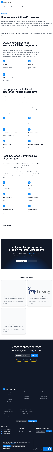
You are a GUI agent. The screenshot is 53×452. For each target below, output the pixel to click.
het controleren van (28, 101)
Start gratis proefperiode (21, 261)
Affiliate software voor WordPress (26, 411)
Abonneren (49, 431)
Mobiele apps (9, 399)
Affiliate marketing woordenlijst (9, 413)
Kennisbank (26, 391)
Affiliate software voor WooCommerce (26, 409)
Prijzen (9, 392)
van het (15, 33)
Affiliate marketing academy (9, 411)
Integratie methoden (9, 396)
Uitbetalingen (6, 163)
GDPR (41, 449)
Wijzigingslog (26, 396)
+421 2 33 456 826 (7, 429)
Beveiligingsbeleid (37, 448)
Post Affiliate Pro (34, 351)
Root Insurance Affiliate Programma (22, 6)
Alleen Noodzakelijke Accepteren (18, 446)
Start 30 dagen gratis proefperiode (22, 355)
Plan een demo (32, 261)
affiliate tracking (32, 253)
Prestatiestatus (26, 398)
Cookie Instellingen (7, 448)
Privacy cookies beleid (34, 449)
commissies (17, 25)
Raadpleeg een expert (32, 421)
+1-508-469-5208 (6, 433)
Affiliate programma (43, 398)
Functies (9, 394)
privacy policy (12, 443)
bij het (6, 33)
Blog (9, 406)
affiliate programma (8, 21)
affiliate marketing (27, 256)
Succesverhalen (44, 396)
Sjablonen (9, 409)
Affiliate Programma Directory (9, 6)
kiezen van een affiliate (35, 163)
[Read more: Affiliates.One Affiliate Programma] (13, 321)
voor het (35, 21)
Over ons (43, 391)
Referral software (26, 413)
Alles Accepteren (6, 446)
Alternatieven (9, 401)
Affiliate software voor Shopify (26, 406)
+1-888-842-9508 (7, 431)
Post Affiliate (39, 255)
